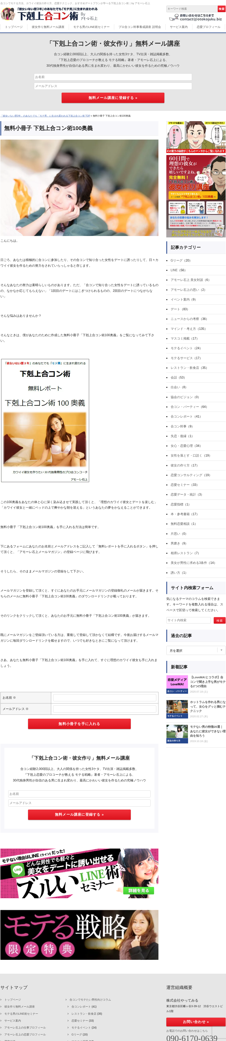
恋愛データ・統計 (183, 497)
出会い (175, 388)
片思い (175, 536)
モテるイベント (182, 349)
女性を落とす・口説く (186, 457)
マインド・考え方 (183, 329)
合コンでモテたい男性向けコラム (90, 999)
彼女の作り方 (180, 467)
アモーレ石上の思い (185, 290)
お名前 (9, 697)
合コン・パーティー (185, 408)
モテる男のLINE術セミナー (91, 27)
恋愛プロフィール (208, 27)
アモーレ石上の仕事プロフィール (25, 1027)
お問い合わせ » (196, 1022)
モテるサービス (182, 359)
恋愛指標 (177, 507)
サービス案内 (179, 27)
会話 (174, 378)
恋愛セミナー (180, 487)
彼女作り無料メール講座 (48, 27)
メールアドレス (16, 709)
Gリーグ (177, 260)
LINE (174, 270)
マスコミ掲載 (180, 339)
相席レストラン (182, 556)
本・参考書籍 (180, 516)
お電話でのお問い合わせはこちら (187, 1030)
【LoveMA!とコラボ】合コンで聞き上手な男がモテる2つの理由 (208, 685)
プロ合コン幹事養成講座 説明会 (140, 27)
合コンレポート (182, 418)
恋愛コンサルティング (186, 477)
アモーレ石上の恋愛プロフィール (25, 1034)
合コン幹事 (178, 428)
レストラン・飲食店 (185, 368)
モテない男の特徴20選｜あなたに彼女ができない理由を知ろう (208, 734)
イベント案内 (180, 300)
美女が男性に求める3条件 (189, 566)
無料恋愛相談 (180, 526)
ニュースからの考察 (185, 319)
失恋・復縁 (178, 438)
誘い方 (175, 576)
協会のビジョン (182, 398)
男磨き (175, 546)
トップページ (14, 27)
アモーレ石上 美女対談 (187, 280)
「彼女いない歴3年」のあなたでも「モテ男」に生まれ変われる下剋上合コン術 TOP (45, 115)
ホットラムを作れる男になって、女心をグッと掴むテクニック (208, 710)
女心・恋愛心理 (182, 447)
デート (175, 309)
